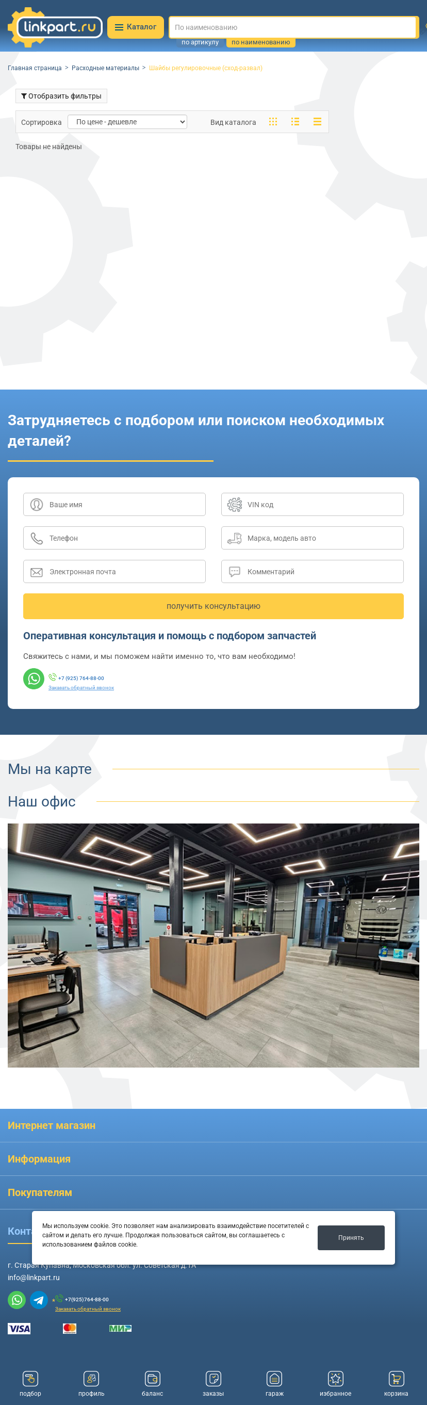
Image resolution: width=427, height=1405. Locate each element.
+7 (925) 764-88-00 (81, 678)
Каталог (135, 26)
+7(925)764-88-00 (87, 1299)
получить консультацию (213, 606)
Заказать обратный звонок (81, 687)
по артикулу (200, 42)
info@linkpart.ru (34, 1277)
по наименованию (261, 42)
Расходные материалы (105, 68)
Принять (351, 1237)
